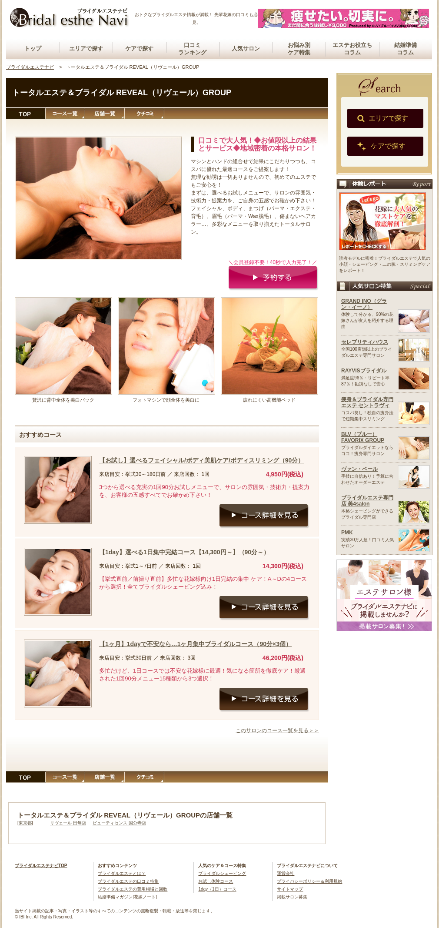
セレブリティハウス (364, 342)
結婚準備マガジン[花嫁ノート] (127, 896)
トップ (32, 48)
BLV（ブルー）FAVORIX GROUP (362, 437)
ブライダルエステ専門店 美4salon (367, 501)
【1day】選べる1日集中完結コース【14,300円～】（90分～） (184, 552)
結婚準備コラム (405, 49)
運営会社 (285, 873)
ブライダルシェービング (222, 873)
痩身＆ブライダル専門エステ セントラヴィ (367, 402)
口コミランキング (192, 49)
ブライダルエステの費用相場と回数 (132, 889)
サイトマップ (290, 889)
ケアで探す (139, 48)
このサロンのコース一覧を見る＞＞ (277, 730)
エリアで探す (86, 48)
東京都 (25, 823)
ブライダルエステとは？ (122, 873)
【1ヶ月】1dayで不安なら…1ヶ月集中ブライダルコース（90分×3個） (195, 643)
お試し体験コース (215, 881)
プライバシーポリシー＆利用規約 (309, 881)
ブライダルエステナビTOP (41, 865)
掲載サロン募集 (292, 896)
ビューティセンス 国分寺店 (119, 823)
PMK (347, 532)
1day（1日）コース (217, 889)
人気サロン (246, 48)
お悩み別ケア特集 (299, 49)
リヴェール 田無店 (68, 823)
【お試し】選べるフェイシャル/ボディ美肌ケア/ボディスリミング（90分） (201, 460)
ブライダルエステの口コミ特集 (128, 881)
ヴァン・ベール (359, 469)
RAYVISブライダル (363, 371)
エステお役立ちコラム (352, 49)
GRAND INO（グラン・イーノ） (364, 304)
